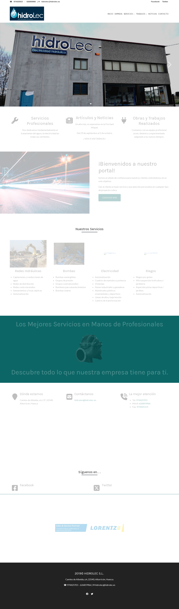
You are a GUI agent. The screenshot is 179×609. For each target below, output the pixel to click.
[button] (169, 65)
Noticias (152, 14)
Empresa (118, 14)
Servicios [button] (129, 14)
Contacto (163, 14)
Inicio (110, 14)
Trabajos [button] (141, 14)
